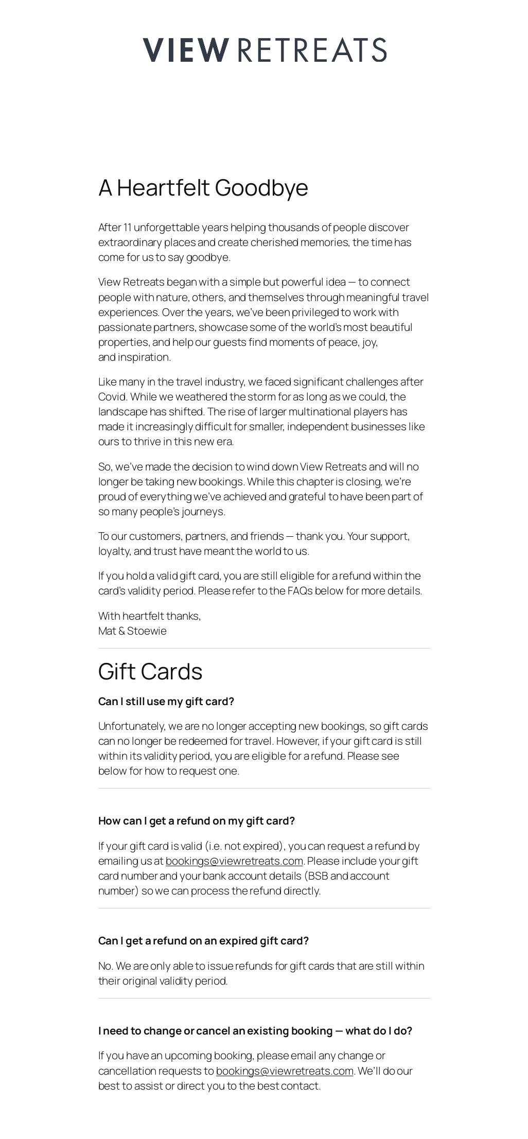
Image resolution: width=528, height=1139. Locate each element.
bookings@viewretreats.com (234, 860)
